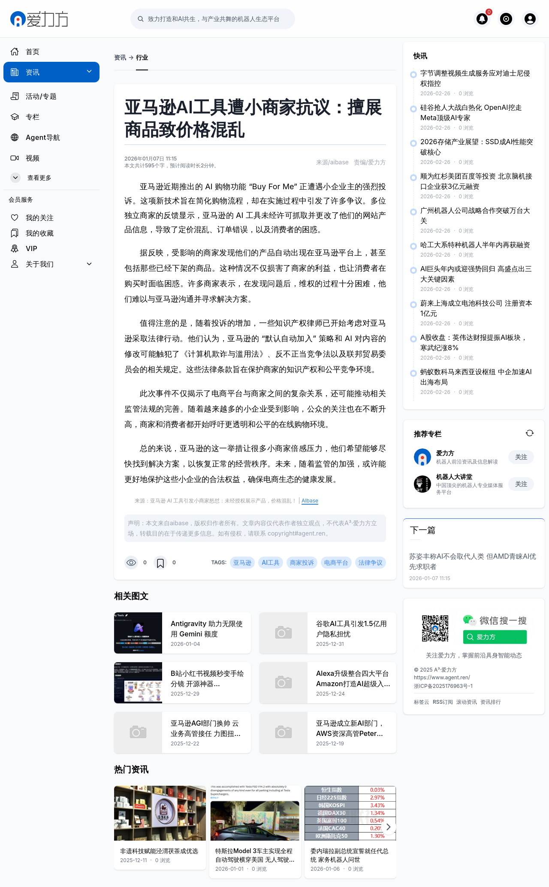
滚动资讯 (466, 702)
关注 (521, 456)
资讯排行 (490, 702)
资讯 (120, 57)
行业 (142, 57)
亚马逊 (242, 562)
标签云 (421, 702)
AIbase (310, 500)
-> (131, 57)
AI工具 (271, 562)
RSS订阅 (443, 702)
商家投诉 (302, 562)
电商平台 (336, 562)
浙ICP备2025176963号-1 (443, 686)
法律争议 (371, 562)
